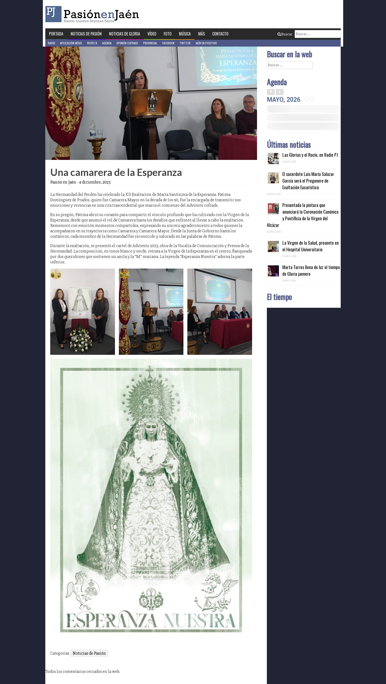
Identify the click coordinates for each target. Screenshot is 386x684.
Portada (56, 34)
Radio (51, 43)
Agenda (107, 43)
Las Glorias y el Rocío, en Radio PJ (310, 155)
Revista (92, 43)
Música (185, 34)
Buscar (284, 34)
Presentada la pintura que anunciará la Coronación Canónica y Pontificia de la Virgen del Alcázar (302, 215)
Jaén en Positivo (206, 43)
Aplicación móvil (71, 43)
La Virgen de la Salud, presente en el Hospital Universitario (310, 246)
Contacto (220, 34)
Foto (168, 34)
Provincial (150, 43)
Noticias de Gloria (124, 34)
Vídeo (151, 34)
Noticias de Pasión (86, 34)
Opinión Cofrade (127, 43)
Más (201, 34)
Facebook (168, 43)
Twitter (185, 43)
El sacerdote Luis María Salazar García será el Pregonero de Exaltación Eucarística (308, 180)
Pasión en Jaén (93, 14)
